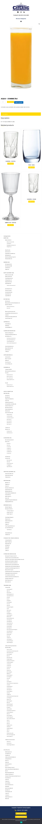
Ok (21, 822)
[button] (21, 3)
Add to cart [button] (10, 163)
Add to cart (10, 102)
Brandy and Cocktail (25, 107)
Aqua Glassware (9, 107)
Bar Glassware (17, 107)
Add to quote (18, 102)
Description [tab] (5, 114)
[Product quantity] (3, 102)
